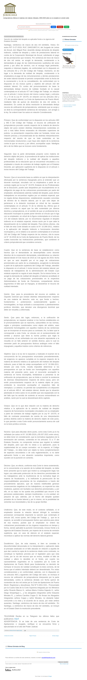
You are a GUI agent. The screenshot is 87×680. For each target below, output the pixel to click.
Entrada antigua (55, 635)
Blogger (50, 676)
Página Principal (32, 635)
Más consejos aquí (64, 663)
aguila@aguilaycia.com (48, 657)
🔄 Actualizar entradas (68, 49)
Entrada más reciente (8, 635)
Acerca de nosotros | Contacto (70, 105)
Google (53, 26)
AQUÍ (16, 619)
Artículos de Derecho (68, 106)
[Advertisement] (72, 80)
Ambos (66, 26)
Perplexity (60, 26)
